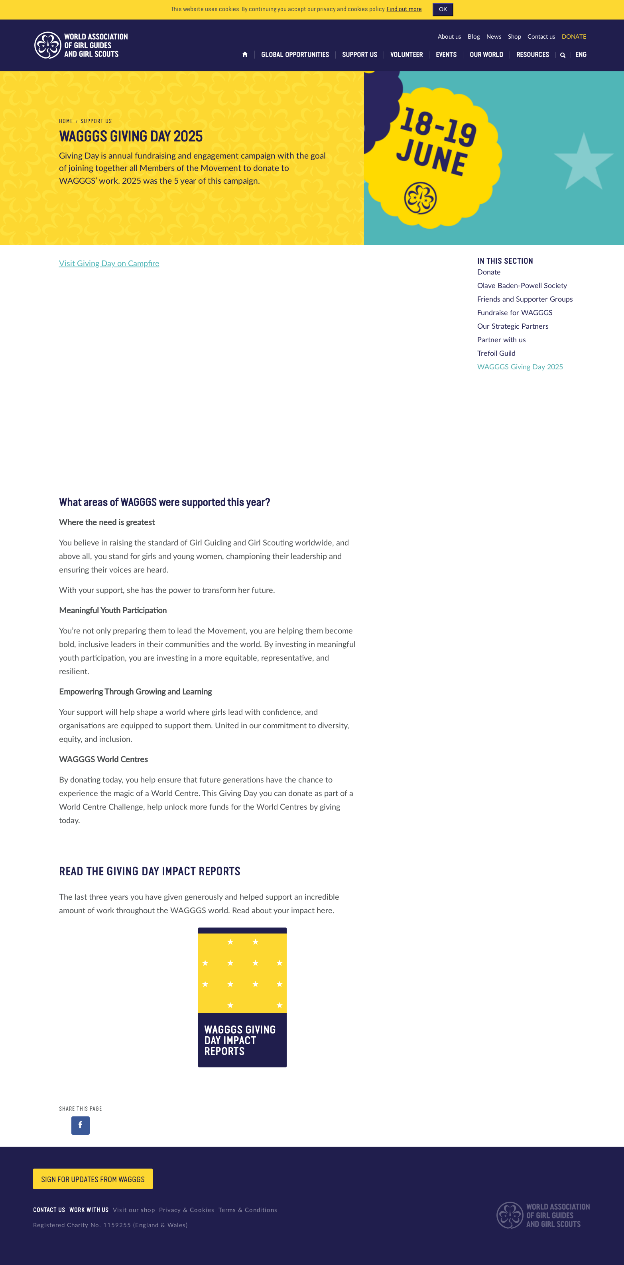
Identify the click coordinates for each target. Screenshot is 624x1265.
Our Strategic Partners (513, 326)
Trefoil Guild (496, 353)
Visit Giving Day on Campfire (109, 264)
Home (66, 121)
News (494, 37)
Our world (486, 55)
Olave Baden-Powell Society (522, 286)
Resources (532, 55)
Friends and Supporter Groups (525, 299)
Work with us (89, 1210)
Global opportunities (295, 55)
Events (446, 55)
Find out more (404, 9)
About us (449, 37)
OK (443, 9)
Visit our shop (134, 1210)
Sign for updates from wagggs (93, 1180)
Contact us (541, 37)
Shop (514, 37)
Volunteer (406, 55)
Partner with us (501, 340)
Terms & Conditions (248, 1210)
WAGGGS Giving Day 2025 (520, 367)
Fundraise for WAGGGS (515, 313)
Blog (474, 37)
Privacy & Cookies (187, 1210)
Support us (359, 55)
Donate (574, 37)
